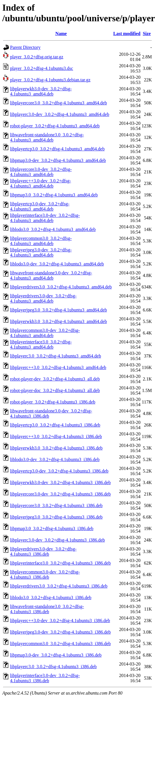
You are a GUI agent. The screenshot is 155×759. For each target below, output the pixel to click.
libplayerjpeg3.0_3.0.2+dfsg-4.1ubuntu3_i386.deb (56, 517)
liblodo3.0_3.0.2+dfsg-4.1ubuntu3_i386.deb (50, 597)
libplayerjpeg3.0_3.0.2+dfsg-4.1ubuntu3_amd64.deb (58, 309)
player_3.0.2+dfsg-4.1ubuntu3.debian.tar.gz (50, 79)
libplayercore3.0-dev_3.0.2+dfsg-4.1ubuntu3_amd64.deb (41, 172)
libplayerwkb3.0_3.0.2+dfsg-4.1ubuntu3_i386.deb (56, 448)
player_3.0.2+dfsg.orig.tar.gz (36, 56)
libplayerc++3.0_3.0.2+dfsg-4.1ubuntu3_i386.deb (56, 436)
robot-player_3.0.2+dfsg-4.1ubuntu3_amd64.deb (55, 125)
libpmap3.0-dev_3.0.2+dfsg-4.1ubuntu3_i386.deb (56, 655)
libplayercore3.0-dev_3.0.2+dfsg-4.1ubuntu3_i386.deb (60, 494)
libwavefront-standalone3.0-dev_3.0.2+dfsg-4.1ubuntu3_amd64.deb (51, 275)
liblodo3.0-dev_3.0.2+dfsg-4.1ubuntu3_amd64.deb (57, 263)
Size (147, 33)
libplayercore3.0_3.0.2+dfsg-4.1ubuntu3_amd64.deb (58, 102)
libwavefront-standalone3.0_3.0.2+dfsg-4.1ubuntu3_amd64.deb (47, 137)
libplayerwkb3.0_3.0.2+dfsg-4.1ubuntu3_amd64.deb (58, 321)
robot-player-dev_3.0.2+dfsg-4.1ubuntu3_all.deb (55, 378)
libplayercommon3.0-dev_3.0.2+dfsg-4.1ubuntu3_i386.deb (45, 574)
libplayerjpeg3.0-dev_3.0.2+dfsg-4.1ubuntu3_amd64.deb (41, 252)
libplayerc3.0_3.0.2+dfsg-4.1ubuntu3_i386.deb (53, 666)
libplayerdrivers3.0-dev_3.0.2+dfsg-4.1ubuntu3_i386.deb (43, 551)
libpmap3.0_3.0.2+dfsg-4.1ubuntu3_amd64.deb (54, 194)
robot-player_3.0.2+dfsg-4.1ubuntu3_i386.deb (52, 401)
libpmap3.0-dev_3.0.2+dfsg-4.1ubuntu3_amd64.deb (58, 160)
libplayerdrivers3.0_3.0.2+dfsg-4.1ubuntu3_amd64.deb (61, 286)
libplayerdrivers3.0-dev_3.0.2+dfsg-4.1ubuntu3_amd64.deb (43, 298)
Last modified (127, 33)
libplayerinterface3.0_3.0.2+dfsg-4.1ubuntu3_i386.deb (60, 563)
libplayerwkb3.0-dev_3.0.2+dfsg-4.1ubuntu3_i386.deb (60, 482)
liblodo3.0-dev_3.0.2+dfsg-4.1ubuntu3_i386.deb (55, 459)
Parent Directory (25, 47)
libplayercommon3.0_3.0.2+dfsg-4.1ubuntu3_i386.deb (60, 643)
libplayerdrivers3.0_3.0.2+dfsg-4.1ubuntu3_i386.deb (58, 586)
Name (61, 33)
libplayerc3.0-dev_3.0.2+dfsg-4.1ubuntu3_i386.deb (57, 540)
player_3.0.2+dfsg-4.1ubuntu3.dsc (41, 68)
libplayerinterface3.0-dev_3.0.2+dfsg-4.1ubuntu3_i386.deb (45, 678)
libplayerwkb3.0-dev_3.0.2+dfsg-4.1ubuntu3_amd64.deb (41, 91)
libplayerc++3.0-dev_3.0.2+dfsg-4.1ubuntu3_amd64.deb (40, 183)
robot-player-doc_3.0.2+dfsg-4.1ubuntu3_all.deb (55, 390)
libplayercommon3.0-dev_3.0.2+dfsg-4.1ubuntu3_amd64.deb (45, 333)
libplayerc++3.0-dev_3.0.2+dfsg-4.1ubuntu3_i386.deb (60, 620)
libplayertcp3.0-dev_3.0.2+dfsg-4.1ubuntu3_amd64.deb (39, 206)
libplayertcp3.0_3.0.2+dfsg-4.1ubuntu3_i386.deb (55, 424)
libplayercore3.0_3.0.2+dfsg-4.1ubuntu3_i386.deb (56, 505)
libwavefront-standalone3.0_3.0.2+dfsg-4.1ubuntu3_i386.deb (47, 609)
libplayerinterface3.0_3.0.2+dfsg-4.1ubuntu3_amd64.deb (41, 344)
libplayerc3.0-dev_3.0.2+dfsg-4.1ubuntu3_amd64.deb (59, 114)
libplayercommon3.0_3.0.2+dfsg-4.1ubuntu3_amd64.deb (41, 241)
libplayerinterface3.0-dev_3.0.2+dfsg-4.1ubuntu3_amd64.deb (45, 218)
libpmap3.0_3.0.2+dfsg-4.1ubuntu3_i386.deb (51, 528)
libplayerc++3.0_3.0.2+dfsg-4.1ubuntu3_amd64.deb (58, 367)
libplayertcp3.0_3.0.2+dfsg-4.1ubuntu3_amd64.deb (57, 148)
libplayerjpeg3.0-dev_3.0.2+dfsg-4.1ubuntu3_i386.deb (60, 632)
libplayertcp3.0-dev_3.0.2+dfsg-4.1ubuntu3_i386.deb (59, 471)
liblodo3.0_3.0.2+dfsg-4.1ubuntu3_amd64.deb (53, 229)
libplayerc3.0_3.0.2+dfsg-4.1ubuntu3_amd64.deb (55, 355)
